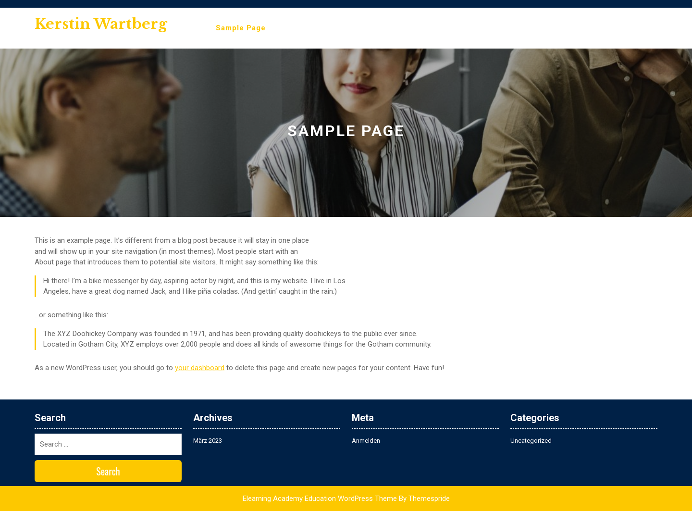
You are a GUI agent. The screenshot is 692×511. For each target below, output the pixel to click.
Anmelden (366, 440)
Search (108, 471)
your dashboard (199, 367)
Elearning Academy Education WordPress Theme (320, 498)
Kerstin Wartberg (101, 24)
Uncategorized (531, 440)
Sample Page (241, 28)
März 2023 (207, 440)
